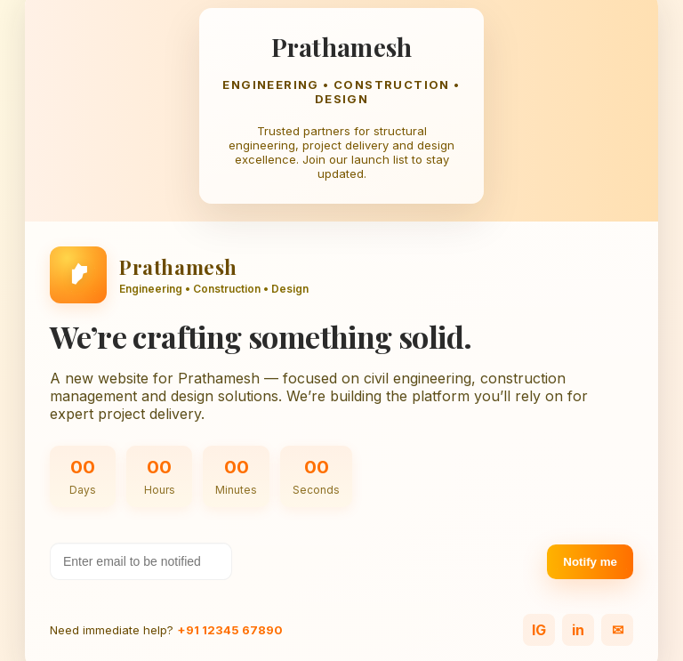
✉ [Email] (617, 630)
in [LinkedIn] (578, 630)
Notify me (590, 561)
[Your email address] (141, 561)
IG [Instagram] (539, 630)
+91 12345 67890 (230, 630)
